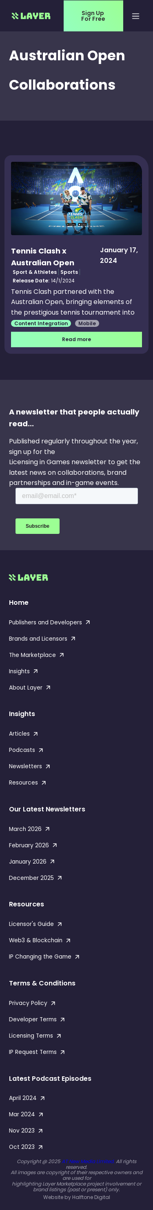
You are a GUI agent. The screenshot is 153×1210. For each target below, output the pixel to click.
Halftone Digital (91, 1197)
